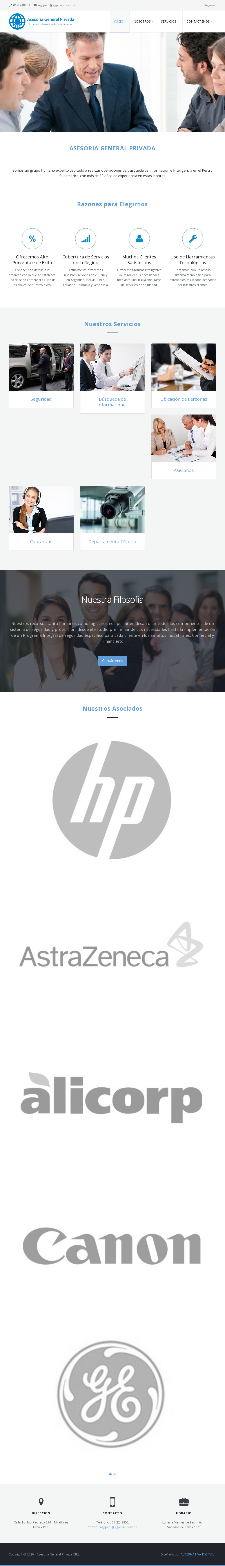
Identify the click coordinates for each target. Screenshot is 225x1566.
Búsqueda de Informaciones (112, 402)
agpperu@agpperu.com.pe (118, 1527)
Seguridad (41, 399)
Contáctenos (112, 660)
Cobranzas (41, 542)
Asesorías (184, 470)
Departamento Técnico (112, 542)
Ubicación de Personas (183, 399)
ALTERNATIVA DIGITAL (197, 1554)
